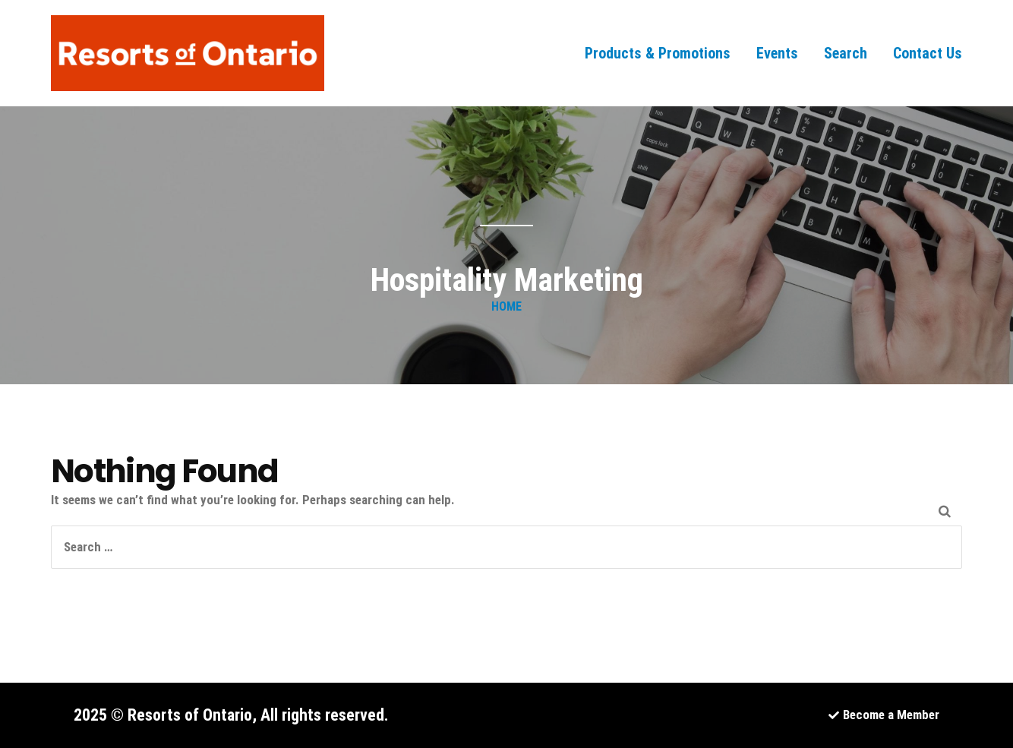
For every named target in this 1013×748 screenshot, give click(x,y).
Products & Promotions (658, 53)
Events (777, 53)
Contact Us (927, 53)
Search (845, 53)
